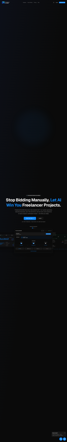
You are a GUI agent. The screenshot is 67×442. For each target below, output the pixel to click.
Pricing (35, 2)
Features (24, 2)
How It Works (30, 2)
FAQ (38, 2)
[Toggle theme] (54, 2)
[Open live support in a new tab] (60, 439)
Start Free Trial (62, 2)
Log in (57, 2)
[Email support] (64, 439)
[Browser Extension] (33, 241)
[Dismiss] (65, 433)
